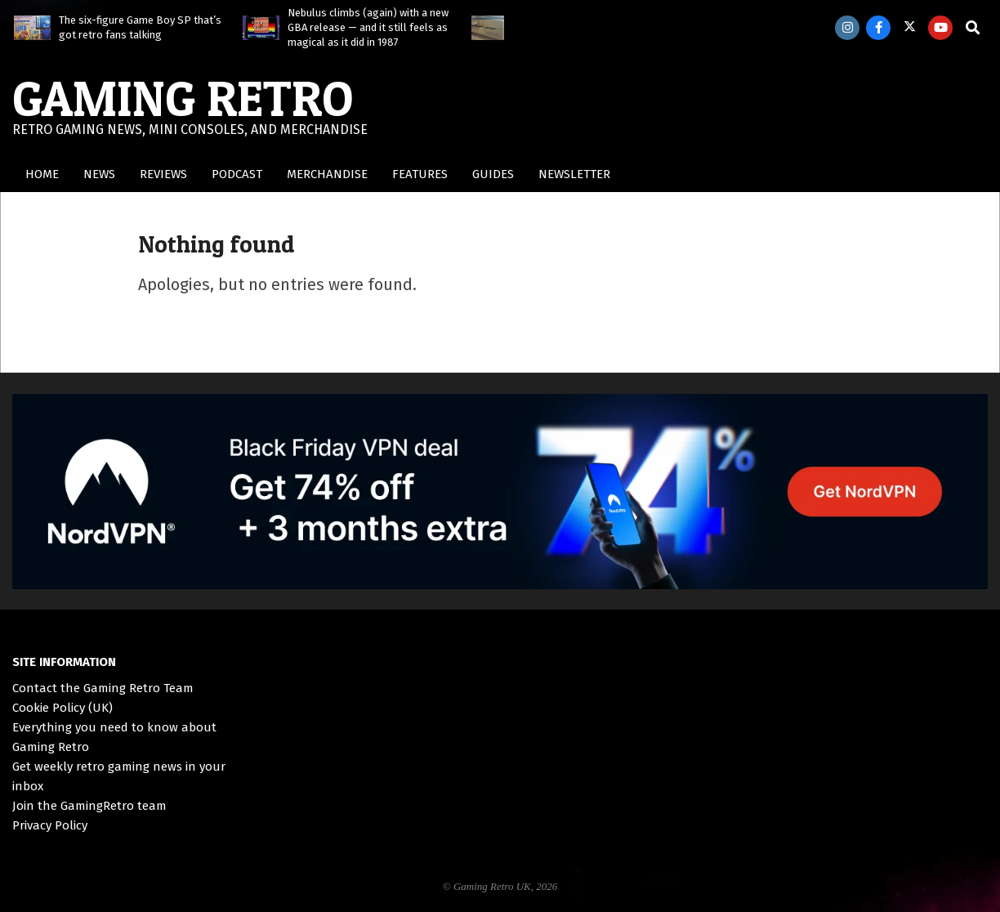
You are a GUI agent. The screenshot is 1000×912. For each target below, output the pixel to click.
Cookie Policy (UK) (62, 707)
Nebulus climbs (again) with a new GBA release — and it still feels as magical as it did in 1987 (368, 27)
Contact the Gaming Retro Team (103, 688)
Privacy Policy (49, 825)
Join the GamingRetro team (89, 805)
